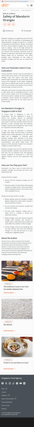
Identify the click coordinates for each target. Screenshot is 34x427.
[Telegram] (17, 383)
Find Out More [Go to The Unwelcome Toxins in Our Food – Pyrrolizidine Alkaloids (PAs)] (9, 293)
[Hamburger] (31, 5)
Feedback (5, 395)
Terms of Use (5, 405)
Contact (3, 392)
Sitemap (3, 409)
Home (4, 10)
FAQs (4, 389)
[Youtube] (21, 383)
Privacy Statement (6, 402)
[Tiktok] (13, 383)
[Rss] (24, 383)
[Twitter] (6, 383)
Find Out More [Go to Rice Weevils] (9, 331)
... (8, 10)
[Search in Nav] (28, 5)
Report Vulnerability (8, 399)
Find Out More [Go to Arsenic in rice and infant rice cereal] (9, 369)
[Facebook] (2, 383)
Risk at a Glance (15, 10)
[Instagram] (10, 383)
